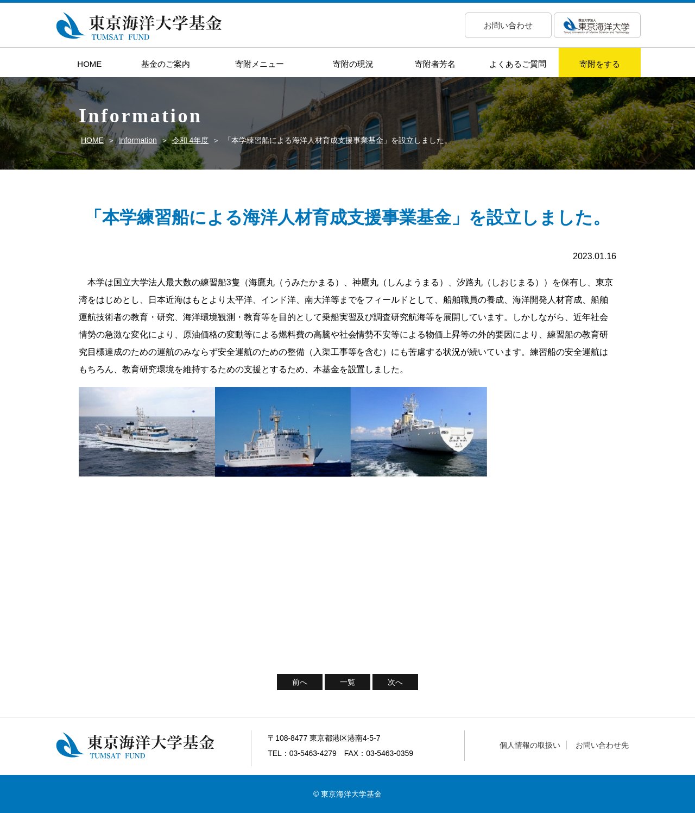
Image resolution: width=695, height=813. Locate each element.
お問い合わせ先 (602, 745)
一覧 (347, 682)
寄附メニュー (259, 63)
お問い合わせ (508, 25)
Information (138, 140)
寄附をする (599, 63)
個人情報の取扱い (530, 745)
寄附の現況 (353, 63)
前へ (299, 682)
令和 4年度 (190, 140)
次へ (395, 682)
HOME (89, 63)
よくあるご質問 (517, 63)
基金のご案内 (165, 63)
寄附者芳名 (435, 63)
